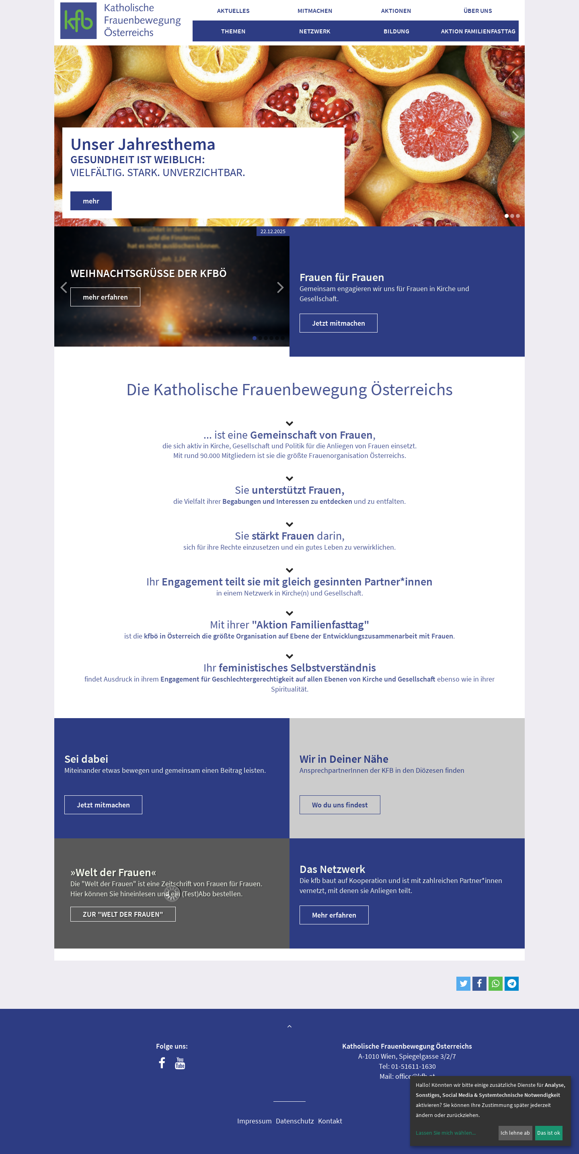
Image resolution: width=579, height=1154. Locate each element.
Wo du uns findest (340, 804)
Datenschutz (295, 1120)
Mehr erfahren (334, 915)
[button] (255, 338)
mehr (91, 200)
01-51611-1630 (413, 1066)
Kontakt (330, 1120)
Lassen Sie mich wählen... (446, 1132)
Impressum (254, 1120)
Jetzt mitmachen (338, 323)
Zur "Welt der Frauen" (123, 914)
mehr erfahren (105, 297)
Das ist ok (548, 1132)
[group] (172, 286)
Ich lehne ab (515, 1132)
